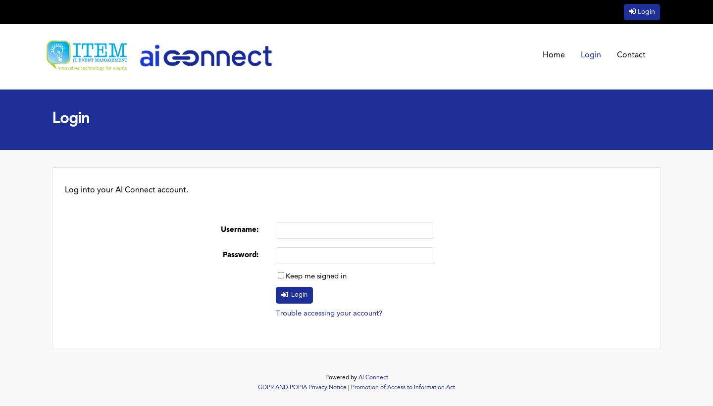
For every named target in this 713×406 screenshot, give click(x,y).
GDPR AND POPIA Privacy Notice (302, 388)
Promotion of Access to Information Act (403, 388)
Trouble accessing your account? (329, 313)
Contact (631, 55)
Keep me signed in (316, 276)
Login (646, 11)
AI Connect (373, 378)
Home (554, 55)
